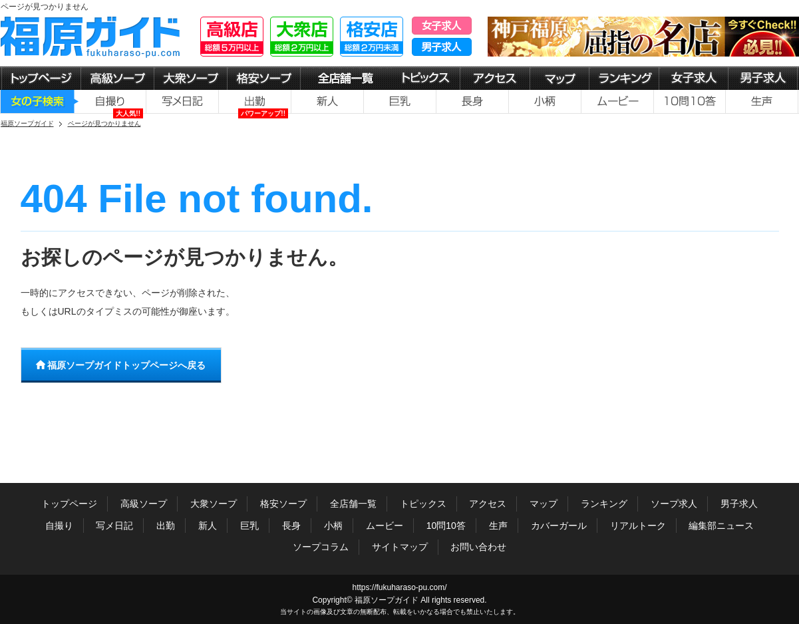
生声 (498, 525)
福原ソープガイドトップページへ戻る (121, 365)
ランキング (604, 503)
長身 (291, 525)
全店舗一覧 (353, 503)
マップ (544, 503)
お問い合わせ (478, 547)
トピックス (423, 503)
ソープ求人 (674, 503)
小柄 (333, 525)
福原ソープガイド (386, 600)
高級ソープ (143, 503)
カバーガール (559, 525)
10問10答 (446, 525)
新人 (207, 525)
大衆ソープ (213, 503)
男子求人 (739, 503)
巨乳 (249, 525)
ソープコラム (321, 547)
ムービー (384, 525)
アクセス (487, 503)
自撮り (59, 525)
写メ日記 (114, 525)
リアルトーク (638, 525)
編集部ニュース (721, 525)
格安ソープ (283, 503)
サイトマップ (400, 547)
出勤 (165, 525)
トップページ (69, 503)
